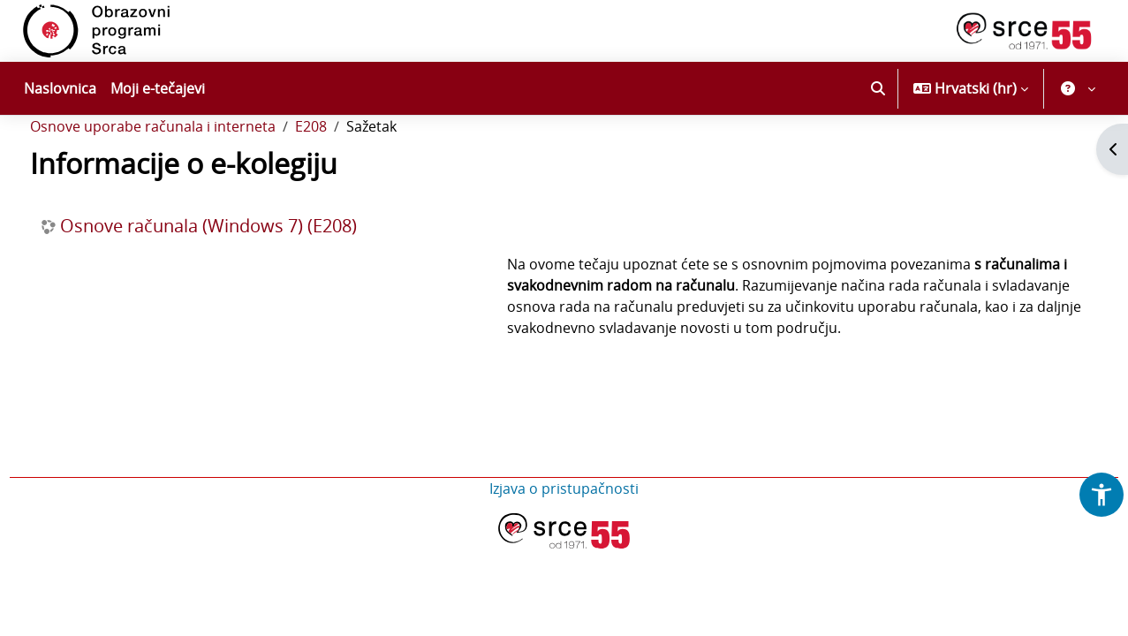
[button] (878, 88)
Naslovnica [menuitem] (60, 88)
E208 (344, 175)
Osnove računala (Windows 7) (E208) (241, 274)
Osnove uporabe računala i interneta (185, 175)
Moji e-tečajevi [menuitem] (157, 88)
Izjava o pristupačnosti (564, 557)
